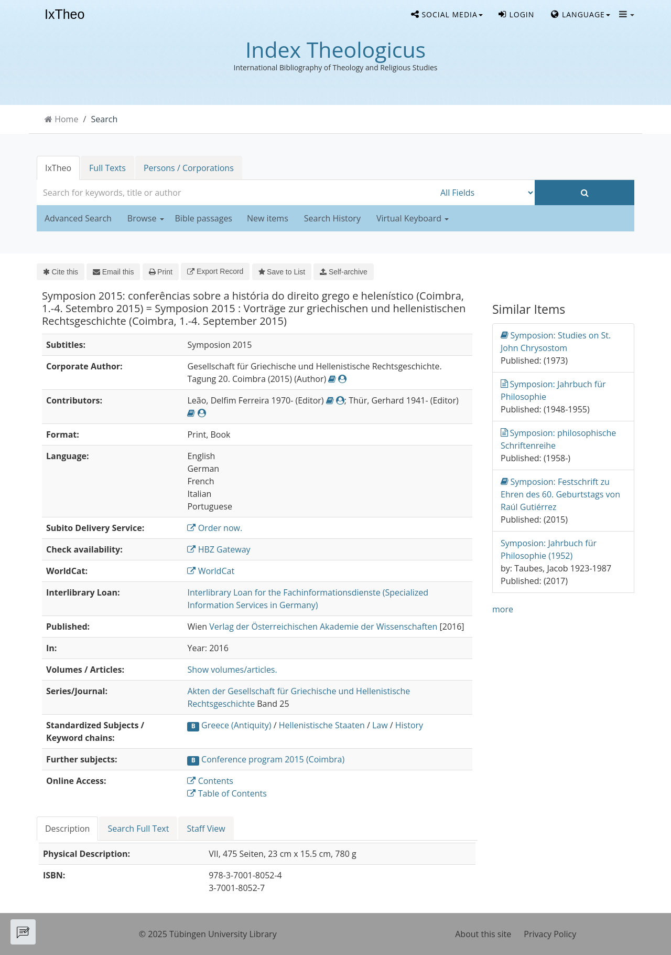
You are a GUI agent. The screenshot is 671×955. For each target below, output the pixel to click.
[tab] (68, 828)
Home (66, 119)
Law (380, 725)
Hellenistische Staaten (322, 725)
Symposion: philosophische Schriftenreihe (558, 439)
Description (67, 828)
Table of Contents (226, 793)
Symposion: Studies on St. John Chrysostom (556, 341)
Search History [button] (332, 218)
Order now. (214, 528)
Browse (145, 218)
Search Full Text (138, 828)
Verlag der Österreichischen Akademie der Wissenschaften (323, 626)
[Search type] (485, 192)
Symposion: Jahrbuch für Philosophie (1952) (549, 549)
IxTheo (64, 15)
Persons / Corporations (189, 168)
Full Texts (107, 168)
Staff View (206, 828)
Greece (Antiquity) (236, 725)
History (409, 725)
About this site (483, 934)
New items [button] (267, 218)
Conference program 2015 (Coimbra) (272, 759)
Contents (210, 781)
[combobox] (236, 192)
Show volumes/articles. (232, 669)
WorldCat (210, 571)
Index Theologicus (335, 49)
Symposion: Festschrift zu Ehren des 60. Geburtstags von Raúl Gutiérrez (560, 494)
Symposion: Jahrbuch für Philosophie (553, 390)
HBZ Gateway (218, 549)
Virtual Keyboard (412, 218)
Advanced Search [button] (78, 218)
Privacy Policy (550, 934)
